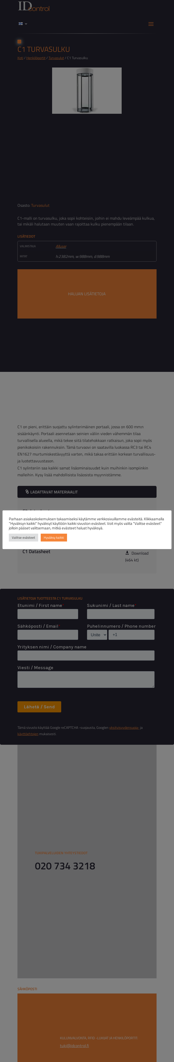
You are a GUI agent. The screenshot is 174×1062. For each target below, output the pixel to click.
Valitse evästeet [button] (23, 537)
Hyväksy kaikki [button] (54, 537)
